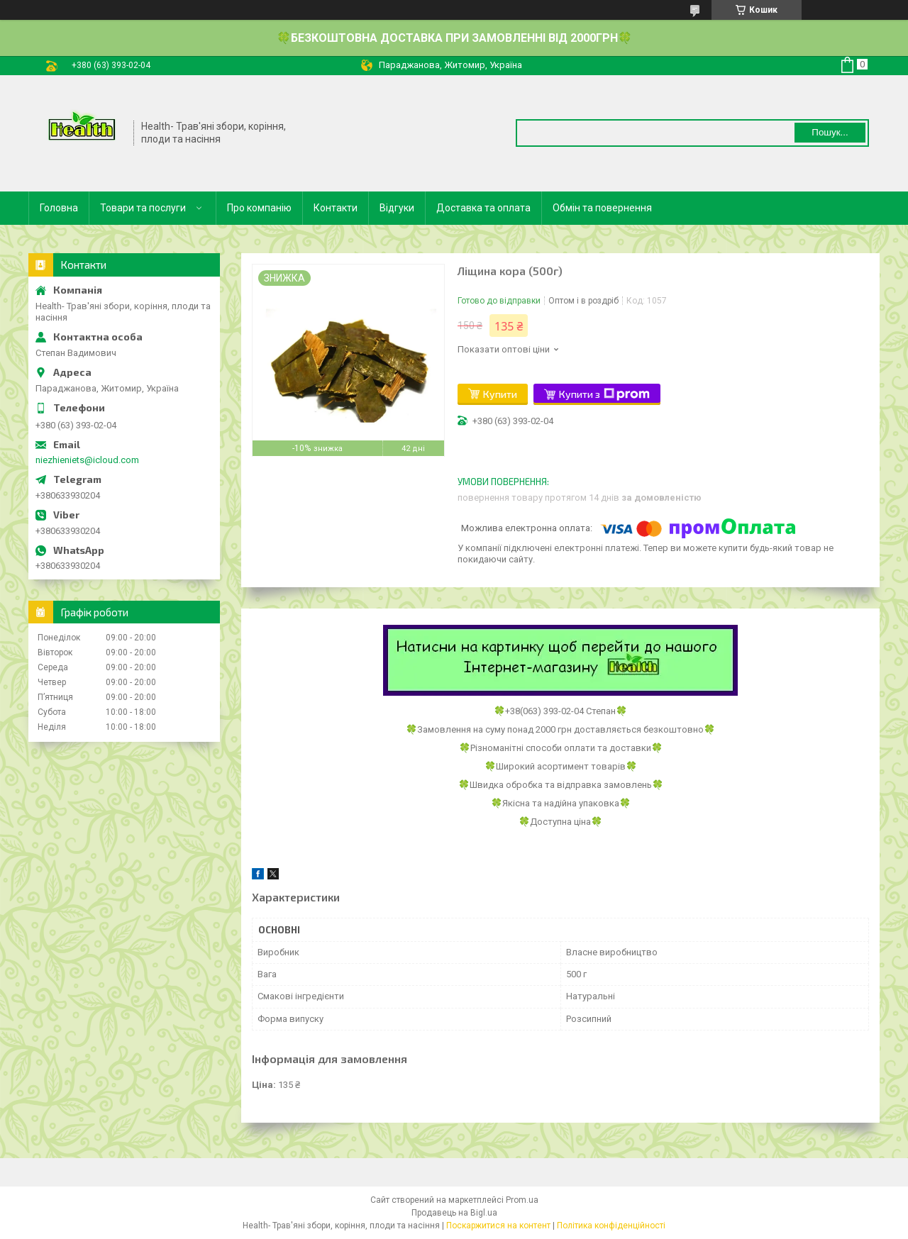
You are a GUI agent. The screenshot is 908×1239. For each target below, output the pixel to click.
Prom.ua (522, 1200)
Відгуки (397, 207)
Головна (59, 207)
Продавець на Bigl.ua (454, 1213)
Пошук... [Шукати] (830, 132)
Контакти (336, 207)
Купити (500, 394)
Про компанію (259, 207)
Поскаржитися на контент (498, 1225)
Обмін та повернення (602, 207)
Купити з (604, 394)
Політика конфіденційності (611, 1225)
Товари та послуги (143, 207)
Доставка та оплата (483, 207)
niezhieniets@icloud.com (87, 460)
